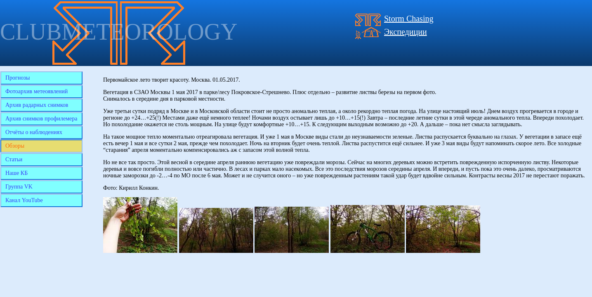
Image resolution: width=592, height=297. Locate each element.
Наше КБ (16, 173)
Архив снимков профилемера (41, 119)
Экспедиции (405, 31)
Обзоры (14, 146)
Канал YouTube (24, 200)
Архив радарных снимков (36, 105)
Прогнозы (17, 78)
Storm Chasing (408, 18)
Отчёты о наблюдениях (33, 132)
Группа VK (19, 187)
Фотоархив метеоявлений (36, 91)
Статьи (13, 159)
